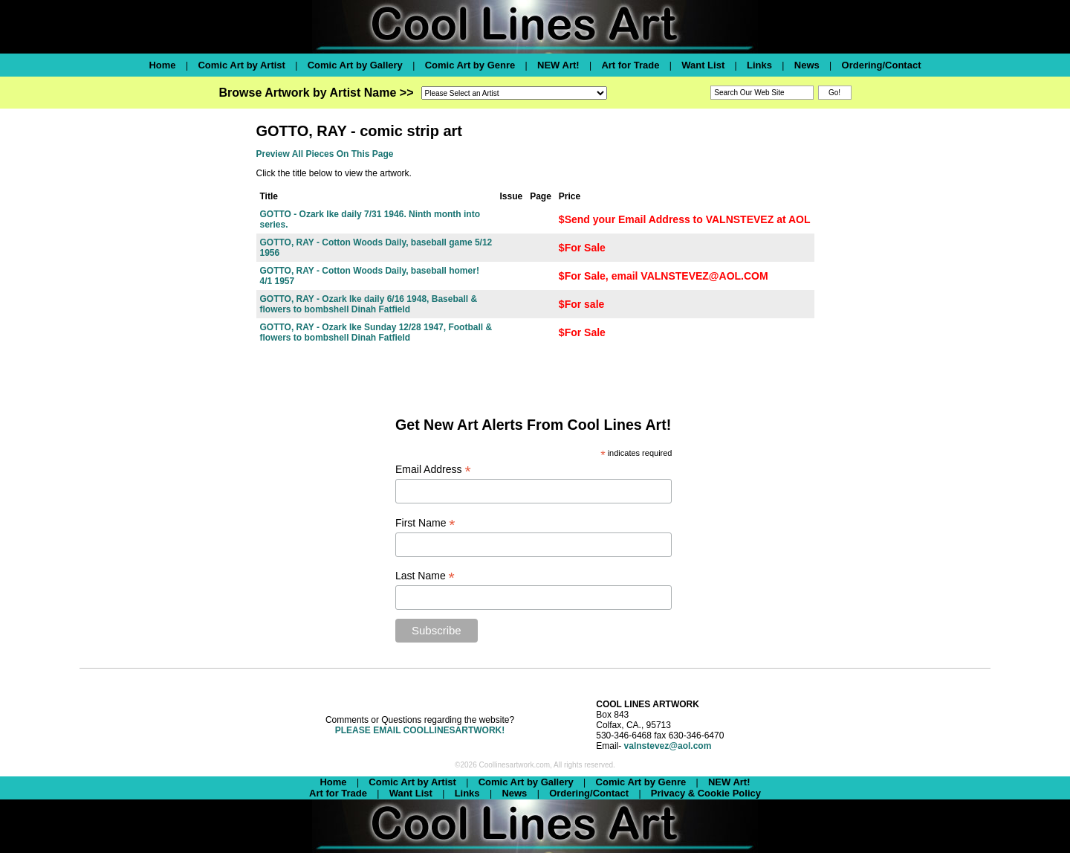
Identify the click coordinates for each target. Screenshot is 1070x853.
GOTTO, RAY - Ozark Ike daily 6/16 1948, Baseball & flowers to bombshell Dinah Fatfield (369, 304)
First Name (425, 523)
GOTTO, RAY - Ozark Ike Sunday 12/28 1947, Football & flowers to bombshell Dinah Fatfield (376, 332)
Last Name (425, 576)
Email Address (433, 470)
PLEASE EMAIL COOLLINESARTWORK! (420, 730)
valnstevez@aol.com (668, 746)
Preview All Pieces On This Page (325, 154)
